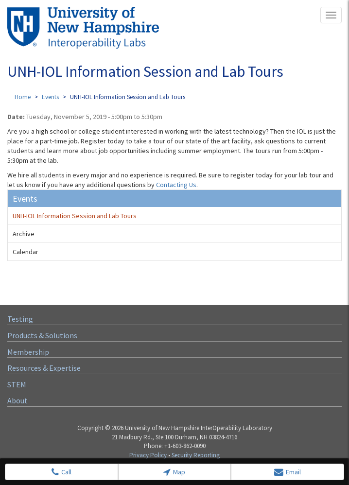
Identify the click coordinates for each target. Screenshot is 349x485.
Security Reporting (196, 455)
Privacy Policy (148, 455)
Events (50, 97)
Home (23, 97)
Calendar (25, 251)
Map (174, 472)
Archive (24, 233)
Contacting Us (176, 184)
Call (61, 472)
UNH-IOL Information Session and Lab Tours (75, 215)
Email (287, 472)
